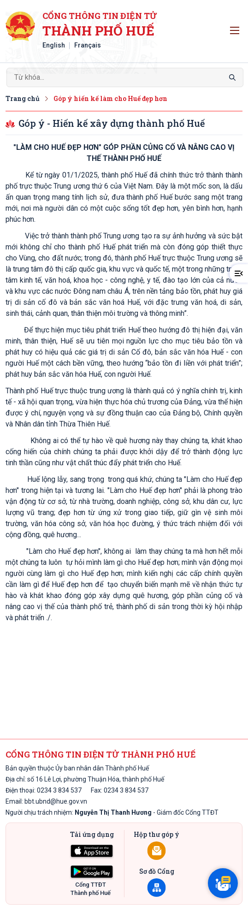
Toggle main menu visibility (236, 28)
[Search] (124, 77)
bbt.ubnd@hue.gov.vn (55, 801)
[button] (239, 273)
